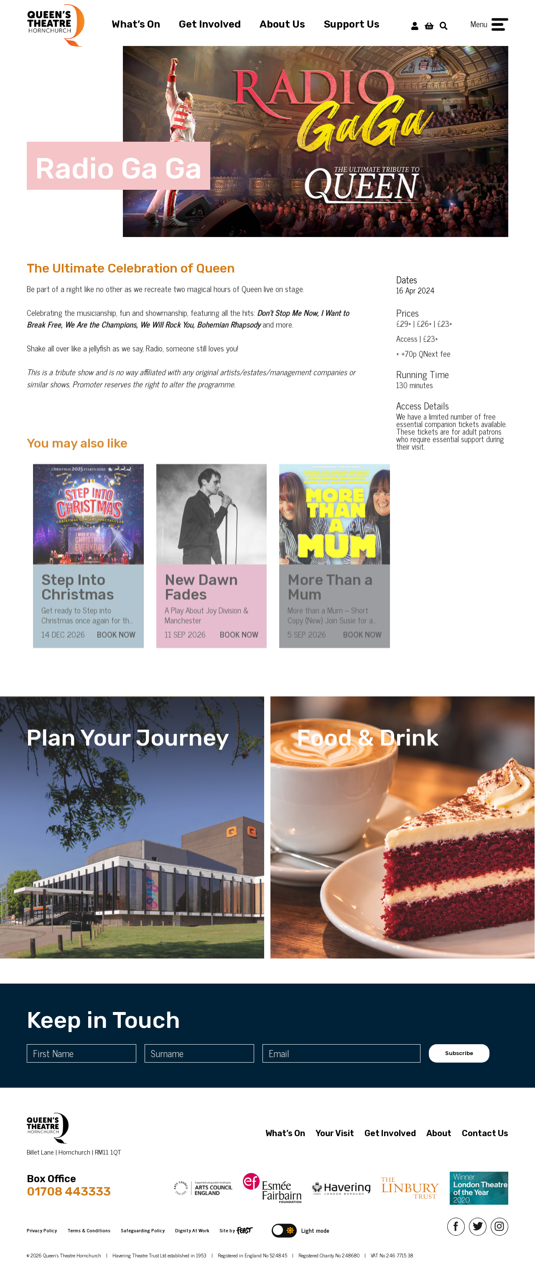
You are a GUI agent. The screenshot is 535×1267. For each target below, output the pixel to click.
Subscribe (459, 1053)
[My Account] (414, 25)
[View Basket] (429, 25)
